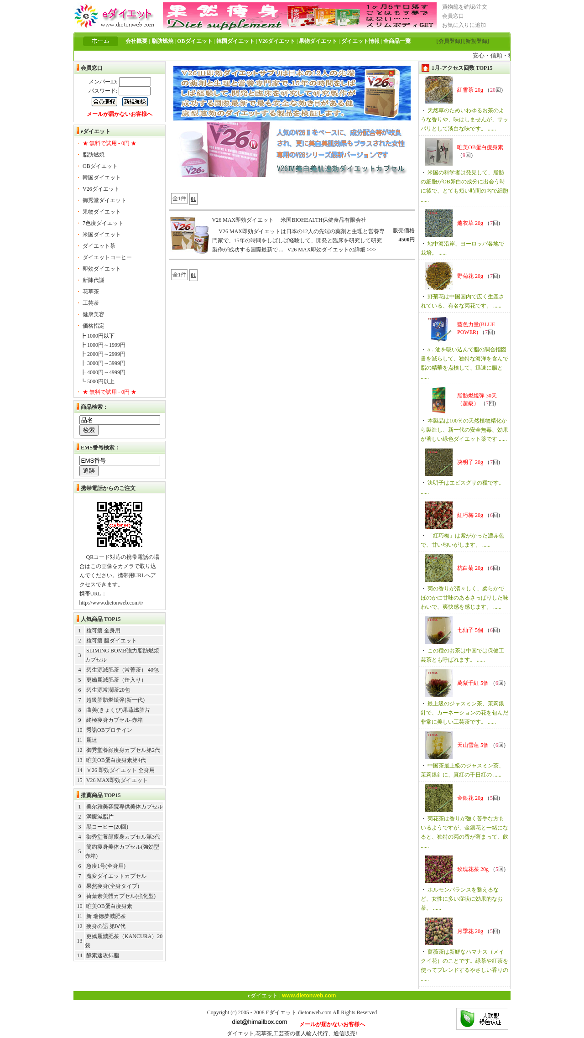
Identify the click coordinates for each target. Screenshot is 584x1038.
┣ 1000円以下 (97, 336)
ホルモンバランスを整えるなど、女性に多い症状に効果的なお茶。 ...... (462, 899)
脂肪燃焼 (93, 154)
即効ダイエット (102, 269)
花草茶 (91, 291)
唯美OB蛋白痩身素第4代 (116, 760)
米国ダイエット (102, 234)
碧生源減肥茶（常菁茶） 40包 (122, 670)
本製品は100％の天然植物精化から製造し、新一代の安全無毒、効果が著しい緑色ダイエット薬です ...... (464, 429)
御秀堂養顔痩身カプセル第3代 (123, 837)
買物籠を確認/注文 (464, 7)
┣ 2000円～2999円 (102, 354)
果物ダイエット (102, 212)
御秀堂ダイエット (104, 200)
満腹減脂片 (100, 817)
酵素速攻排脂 (102, 955)
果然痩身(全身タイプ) (112, 886)
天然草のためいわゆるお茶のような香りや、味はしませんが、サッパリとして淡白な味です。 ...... (464, 119)
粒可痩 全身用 (103, 630)
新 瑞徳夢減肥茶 (106, 916)
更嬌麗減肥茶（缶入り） (116, 680)
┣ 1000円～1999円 (102, 345)
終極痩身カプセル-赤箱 (114, 720)
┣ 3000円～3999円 (102, 363)
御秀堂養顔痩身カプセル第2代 (123, 750)
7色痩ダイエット (103, 223)
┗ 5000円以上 (97, 381)
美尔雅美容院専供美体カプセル (124, 806)
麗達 (91, 740)
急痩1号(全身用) (105, 866)
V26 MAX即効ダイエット (117, 780)
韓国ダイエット (102, 177)
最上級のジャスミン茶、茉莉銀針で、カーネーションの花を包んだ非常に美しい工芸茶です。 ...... (464, 712)
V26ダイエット (101, 189)
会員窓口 (453, 16)
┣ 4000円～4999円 (102, 372)
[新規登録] (476, 41)
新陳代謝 (93, 280)
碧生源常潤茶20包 (108, 690)
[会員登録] (449, 41)
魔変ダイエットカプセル (116, 876)
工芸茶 (91, 303)
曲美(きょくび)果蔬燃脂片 (118, 710)
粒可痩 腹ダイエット (111, 640)
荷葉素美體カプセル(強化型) (121, 896)
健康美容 (93, 314)
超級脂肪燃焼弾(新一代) (115, 700)
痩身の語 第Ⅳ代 (105, 926)
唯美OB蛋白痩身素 (109, 906)
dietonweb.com (315, 1012)
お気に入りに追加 (464, 25)
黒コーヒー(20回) (107, 827)
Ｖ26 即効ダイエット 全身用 (120, 770)
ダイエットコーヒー (107, 257)
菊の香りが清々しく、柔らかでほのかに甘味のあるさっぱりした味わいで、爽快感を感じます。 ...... (464, 597)
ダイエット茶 (99, 246)
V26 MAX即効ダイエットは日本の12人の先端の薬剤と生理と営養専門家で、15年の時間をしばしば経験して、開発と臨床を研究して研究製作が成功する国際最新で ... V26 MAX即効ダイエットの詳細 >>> (298, 240)
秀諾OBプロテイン (109, 730)
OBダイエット (100, 166)
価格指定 (93, 326)
